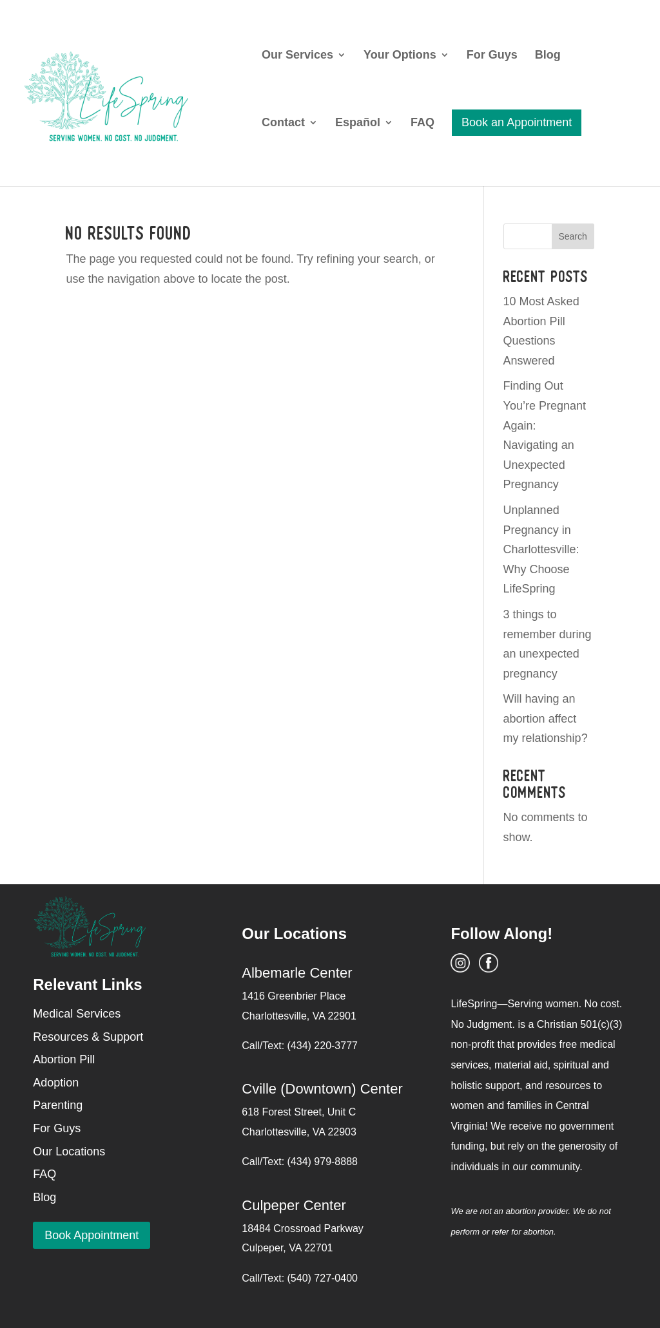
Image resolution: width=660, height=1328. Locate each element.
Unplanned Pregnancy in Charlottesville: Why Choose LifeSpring (541, 549)
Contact (283, 123)
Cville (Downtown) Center (322, 1089)
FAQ (422, 123)
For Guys (492, 55)
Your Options (400, 55)
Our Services (297, 55)
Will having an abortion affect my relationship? (545, 718)
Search (572, 236)
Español (357, 123)
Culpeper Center (293, 1205)
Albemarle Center (297, 973)
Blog (548, 55)
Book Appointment (91, 1235)
